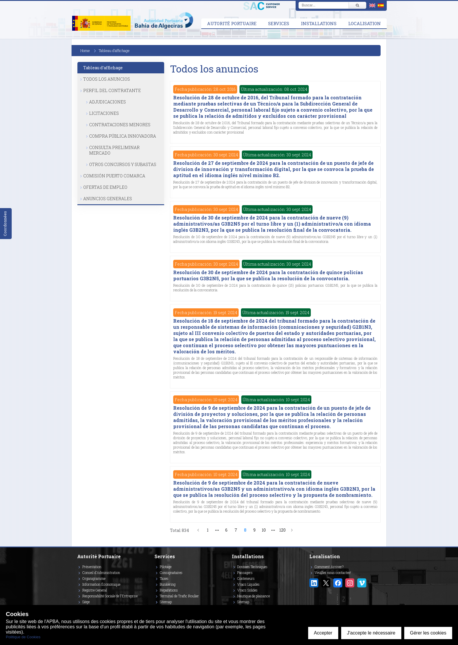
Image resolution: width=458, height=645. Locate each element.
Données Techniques (252, 566)
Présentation (91, 566)
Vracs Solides (247, 590)
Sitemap (166, 601)
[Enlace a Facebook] (337, 582)
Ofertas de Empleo (105, 187)
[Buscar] (357, 5)
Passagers (245, 572)
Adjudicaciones (107, 102)
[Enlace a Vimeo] (361, 582)
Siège (86, 601)
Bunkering (168, 584)
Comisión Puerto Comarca (114, 176)
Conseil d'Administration (101, 572)
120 (282, 530)
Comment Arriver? (329, 566)
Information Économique (101, 584)
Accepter (323, 632)
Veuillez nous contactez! (333, 572)
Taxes (164, 578)
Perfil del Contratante (112, 90)
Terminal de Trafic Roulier (179, 596)
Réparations (169, 590)
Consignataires (171, 572)
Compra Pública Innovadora (122, 136)
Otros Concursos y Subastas (122, 164)
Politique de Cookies (23, 637)
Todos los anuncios (106, 79)
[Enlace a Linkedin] (313, 582)
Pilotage (165, 566)
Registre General (94, 590)
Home (85, 50)
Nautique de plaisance (253, 596)
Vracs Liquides (248, 584)
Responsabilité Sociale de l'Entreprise (110, 596)
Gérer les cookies (428, 632)
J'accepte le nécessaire (371, 632)
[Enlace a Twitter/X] (325, 582)
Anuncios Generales (107, 198)
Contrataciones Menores (119, 124)
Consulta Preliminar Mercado (114, 150)
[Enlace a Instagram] (349, 582)
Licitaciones (104, 113)
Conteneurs (246, 578)
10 (264, 530)
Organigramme (93, 578)
